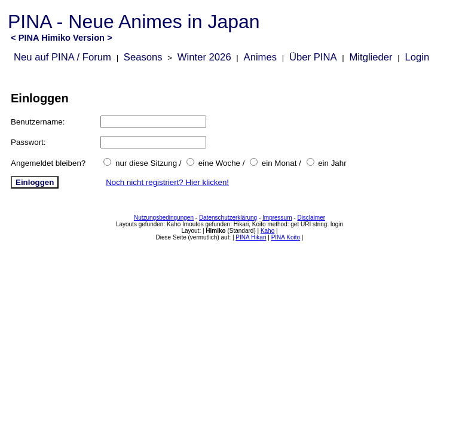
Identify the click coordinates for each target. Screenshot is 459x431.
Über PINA (313, 57)
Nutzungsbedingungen (164, 217)
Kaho (267, 230)
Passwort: (28, 142)
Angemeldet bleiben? (48, 163)
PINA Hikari (250, 237)
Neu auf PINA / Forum (62, 57)
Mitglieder (370, 57)
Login (417, 57)
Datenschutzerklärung (228, 217)
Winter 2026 (204, 57)
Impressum (277, 217)
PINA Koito (285, 237)
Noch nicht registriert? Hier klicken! (167, 182)
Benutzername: (38, 121)
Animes (260, 57)
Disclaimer (311, 217)
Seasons (143, 57)
